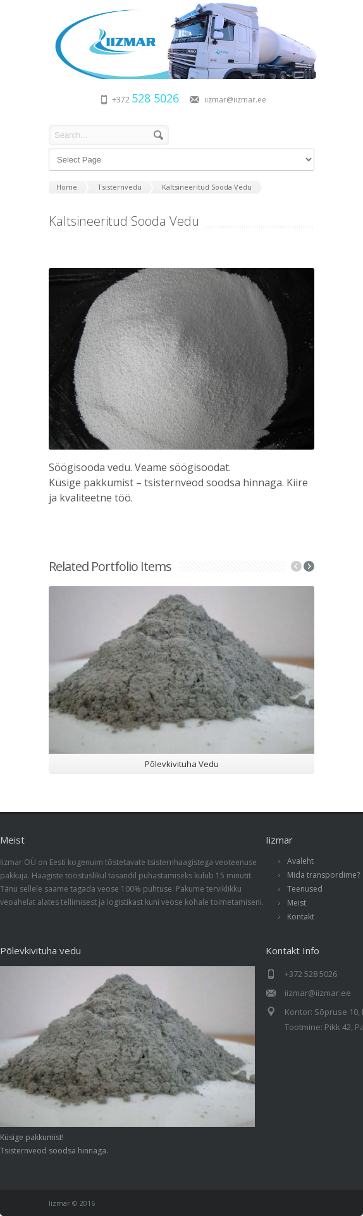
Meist (296, 902)
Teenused (305, 888)
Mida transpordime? (323, 874)
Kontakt (300, 916)
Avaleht (300, 861)
